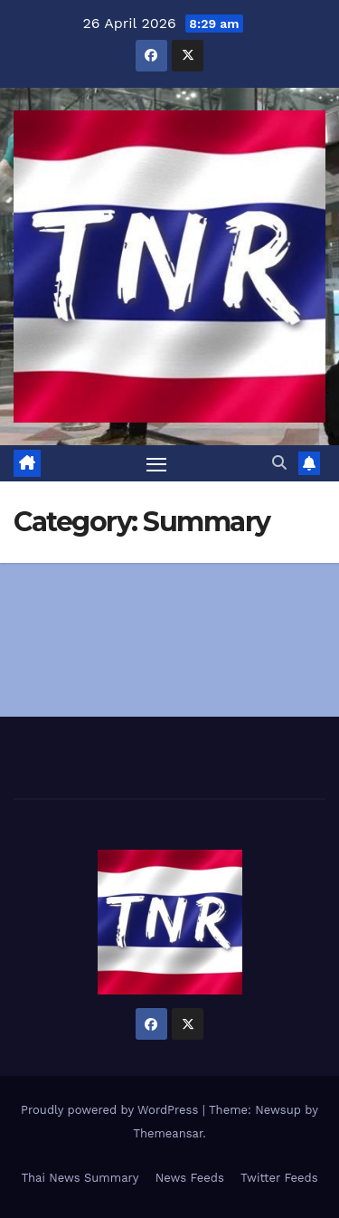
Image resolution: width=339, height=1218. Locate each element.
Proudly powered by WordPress (111, 1110)
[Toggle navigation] (156, 463)
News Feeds (189, 1178)
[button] (279, 462)
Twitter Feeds (279, 1178)
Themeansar (167, 1133)
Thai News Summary (79, 1178)
